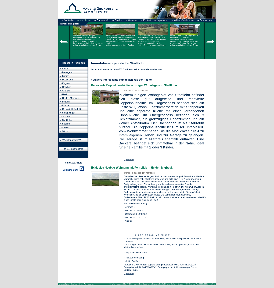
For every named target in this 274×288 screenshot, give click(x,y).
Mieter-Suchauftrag (73, 149)
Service (118, 20)
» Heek (63, 94)
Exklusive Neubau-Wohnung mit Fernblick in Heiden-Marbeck (131, 167)
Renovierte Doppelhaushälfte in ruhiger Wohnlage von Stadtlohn (134, 85)
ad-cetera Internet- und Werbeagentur (80, 284)
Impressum (162, 20)
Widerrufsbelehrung (184, 20)
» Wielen (64, 131)
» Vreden (64, 127)
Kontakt (147, 20)
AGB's (124, 284)
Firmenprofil (103, 20)
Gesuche (132, 20)
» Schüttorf (65, 116)
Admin (213, 284)
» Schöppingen (67, 112)
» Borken (64, 76)
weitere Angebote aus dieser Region (87, 45)
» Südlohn (65, 123)
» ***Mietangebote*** (70, 140)
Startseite (69, 20)
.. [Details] (129, 159)
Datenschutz (206, 20)
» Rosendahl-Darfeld (70, 109)
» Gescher (65, 87)
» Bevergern (66, 72)
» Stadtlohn (66, 120)
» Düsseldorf (66, 79)
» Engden (65, 83)
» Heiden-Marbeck (69, 98)
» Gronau (65, 90)
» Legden (65, 101)
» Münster (65, 105)
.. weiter (100, 43)
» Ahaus (64, 68)
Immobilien (85, 20)
